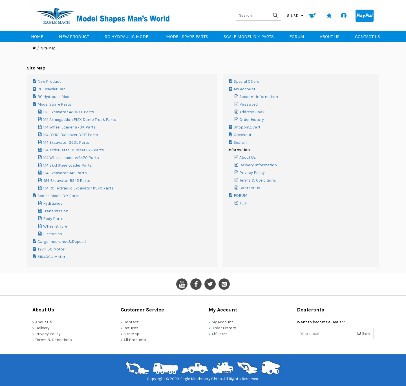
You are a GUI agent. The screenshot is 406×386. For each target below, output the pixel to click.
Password (248, 104)
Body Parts (53, 218)
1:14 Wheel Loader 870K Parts (69, 127)
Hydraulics (53, 203)
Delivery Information (258, 165)
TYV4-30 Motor (51, 249)
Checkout (242, 134)
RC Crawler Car (51, 89)
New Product (49, 81)
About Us (247, 157)
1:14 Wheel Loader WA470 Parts (71, 157)
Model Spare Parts (54, 104)
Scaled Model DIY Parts (58, 195)
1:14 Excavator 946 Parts (65, 173)
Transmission (55, 211)
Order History (251, 119)
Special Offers (246, 81)
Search (240, 142)
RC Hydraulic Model (54, 96)
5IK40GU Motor (51, 256)
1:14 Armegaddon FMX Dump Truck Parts (79, 119)
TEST (243, 203)
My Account (244, 89)
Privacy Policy (252, 172)
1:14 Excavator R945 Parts (66, 180)
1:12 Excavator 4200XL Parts (68, 112)
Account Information (258, 96)
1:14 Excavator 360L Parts (66, 142)
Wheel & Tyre (55, 226)
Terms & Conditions (257, 180)
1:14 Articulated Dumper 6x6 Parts (73, 150)
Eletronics (52, 234)
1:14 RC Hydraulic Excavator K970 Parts (78, 188)
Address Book (251, 112)
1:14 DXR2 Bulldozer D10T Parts (70, 134)
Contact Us (249, 188)
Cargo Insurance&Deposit (61, 241)
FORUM (240, 195)
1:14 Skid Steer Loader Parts (67, 165)
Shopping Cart (247, 127)
